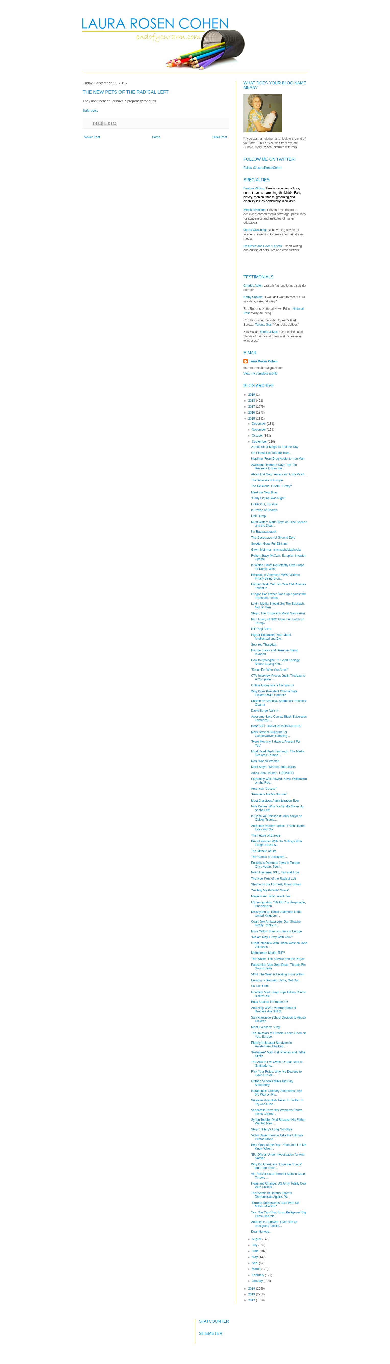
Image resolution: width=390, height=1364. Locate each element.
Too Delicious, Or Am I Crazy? (271, 486)
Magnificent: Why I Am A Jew (270, 896)
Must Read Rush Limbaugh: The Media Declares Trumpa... (277, 753)
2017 (252, 406)
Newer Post (92, 137)
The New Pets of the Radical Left (273, 878)
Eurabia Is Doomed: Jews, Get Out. (275, 980)
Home (156, 137)
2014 (252, 1288)
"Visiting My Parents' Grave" (270, 890)
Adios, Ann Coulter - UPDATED (272, 773)
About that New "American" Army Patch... (279, 474)
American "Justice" (264, 788)
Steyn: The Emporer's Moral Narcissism (278, 613)
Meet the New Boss (264, 492)
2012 (252, 1300)
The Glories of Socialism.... (269, 857)
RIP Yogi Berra (261, 629)
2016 (252, 412)
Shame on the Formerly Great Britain (276, 884)
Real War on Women (265, 761)
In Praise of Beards (264, 510)
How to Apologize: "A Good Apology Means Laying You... (275, 661)
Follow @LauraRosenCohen (262, 168)
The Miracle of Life (263, 851)
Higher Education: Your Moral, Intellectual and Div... (271, 636)
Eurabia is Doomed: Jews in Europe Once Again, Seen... (275, 864)
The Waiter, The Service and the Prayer (278, 959)
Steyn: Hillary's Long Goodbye (271, 1129)
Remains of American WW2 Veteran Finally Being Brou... (275, 576)
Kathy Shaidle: (253, 297)
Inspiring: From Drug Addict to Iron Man (277, 458)
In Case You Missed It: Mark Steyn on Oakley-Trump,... (276, 817)
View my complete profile (260, 373)
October (258, 435)
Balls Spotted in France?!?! (269, 1002)
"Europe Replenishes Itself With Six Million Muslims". (275, 1204)
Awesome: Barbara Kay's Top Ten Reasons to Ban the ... (274, 466)
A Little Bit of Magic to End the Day (274, 447)
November (259, 429)
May (255, 1257)
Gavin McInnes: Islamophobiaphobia (276, 549)
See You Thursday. (264, 644)
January (258, 1281)
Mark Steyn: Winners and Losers (273, 767)
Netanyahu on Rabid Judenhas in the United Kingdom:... (276, 913)
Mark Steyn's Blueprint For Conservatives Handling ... (271, 734)
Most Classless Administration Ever (275, 800)
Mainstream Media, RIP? (268, 953)
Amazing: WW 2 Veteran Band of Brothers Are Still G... (273, 1009)
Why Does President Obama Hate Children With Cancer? (274, 693)
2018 (252, 400)
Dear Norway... (261, 1231)
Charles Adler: (253, 285)
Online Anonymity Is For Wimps (272, 685)
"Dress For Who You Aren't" (269, 670)
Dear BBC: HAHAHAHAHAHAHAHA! (276, 726)
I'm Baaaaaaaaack (263, 531)
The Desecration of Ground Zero (273, 537)
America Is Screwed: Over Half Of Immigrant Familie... (274, 1223)
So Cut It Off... (261, 986)
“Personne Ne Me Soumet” (269, 794)
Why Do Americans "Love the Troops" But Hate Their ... (276, 1166)
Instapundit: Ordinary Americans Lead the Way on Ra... (276, 1092)
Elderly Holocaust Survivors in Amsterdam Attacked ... (271, 1044)
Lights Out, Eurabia (264, 504)
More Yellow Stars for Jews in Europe (276, 931)
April (255, 1263)
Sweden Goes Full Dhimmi (269, 543)
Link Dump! (259, 516)
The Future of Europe (265, 835)
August (257, 1239)
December (259, 424)
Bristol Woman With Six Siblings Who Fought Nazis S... (276, 843)
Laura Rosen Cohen (263, 361)
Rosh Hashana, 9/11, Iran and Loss (275, 872)
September (260, 441)
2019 (252, 394)
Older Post (219, 137)
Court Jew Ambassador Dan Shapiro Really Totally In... (276, 923)
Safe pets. (91, 110)
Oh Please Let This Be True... (271, 453)
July (255, 1245)
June (255, 1251)
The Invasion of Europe (267, 480)
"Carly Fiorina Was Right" (268, 498)
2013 (252, 1294)
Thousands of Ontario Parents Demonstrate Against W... (271, 1195)
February (258, 1275)
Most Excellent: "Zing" (266, 1027)
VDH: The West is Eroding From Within (277, 974)
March (256, 1269)
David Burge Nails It (264, 710)
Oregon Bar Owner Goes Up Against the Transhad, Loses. (278, 595)
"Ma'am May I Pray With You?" (271, 937)
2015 (252, 418)
